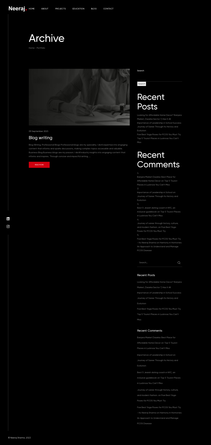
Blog (94, 9)
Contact (108, 9)
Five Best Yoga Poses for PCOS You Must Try (159, 134)
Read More (39, 165)
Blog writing (40, 137)
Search (140, 70)
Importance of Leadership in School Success (159, 123)
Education (78, 9)
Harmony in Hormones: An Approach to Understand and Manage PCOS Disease (159, 246)
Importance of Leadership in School (154, 192)
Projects (60, 9)
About (45, 9)
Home (32, 9)
